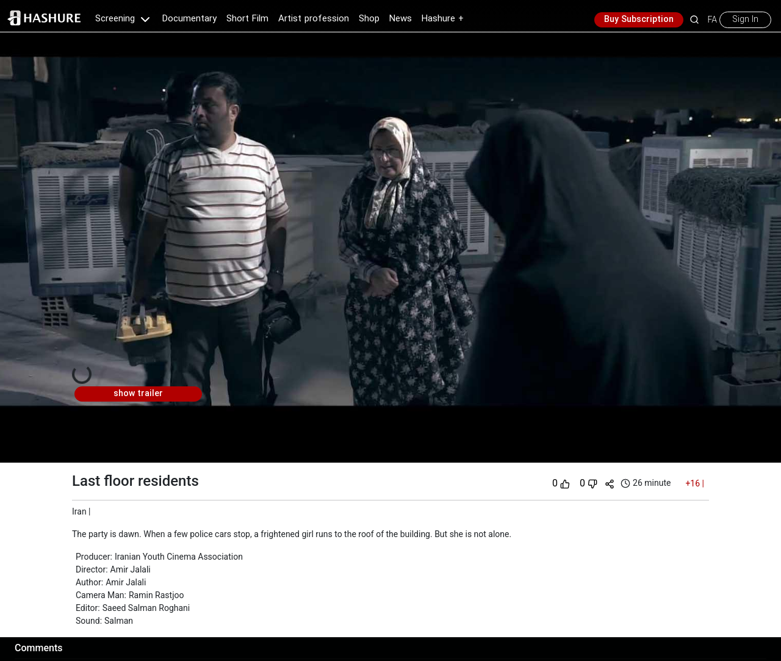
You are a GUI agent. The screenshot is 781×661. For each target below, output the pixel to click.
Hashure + (443, 19)
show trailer (138, 393)
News (400, 19)
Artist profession (313, 19)
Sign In (745, 19)
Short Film (247, 19)
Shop (369, 19)
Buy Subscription (639, 19)
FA (712, 19)
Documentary (189, 19)
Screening (124, 19)
